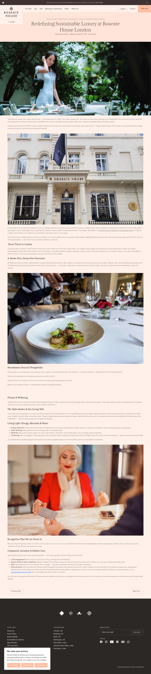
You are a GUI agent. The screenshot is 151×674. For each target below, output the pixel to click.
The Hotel (28, 9)
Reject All (27, 665)
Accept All (41, 665)
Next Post (136, 591)
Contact (132, 8)
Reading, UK (58, 634)
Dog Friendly (12, 643)
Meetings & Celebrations (53, 9)
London (11, 22)
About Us (10, 631)
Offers (67, 9)
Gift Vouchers (12, 646)
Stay (35, 9)
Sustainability (12, 637)
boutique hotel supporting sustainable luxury (116, 230)
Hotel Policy (11, 634)
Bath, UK (57, 637)
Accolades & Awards (15, 640)
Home (48, 19)
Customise (13, 665)
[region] (27, 659)
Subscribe (136, 632)
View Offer (99, 2)
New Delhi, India (60, 643)
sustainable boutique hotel (21, 572)
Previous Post (16, 591)
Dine (41, 9)
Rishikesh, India (60, 648)
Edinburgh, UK (59, 640)
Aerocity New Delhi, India (63, 646)
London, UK (58, 631)
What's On (75, 9)
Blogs (54, 19)
